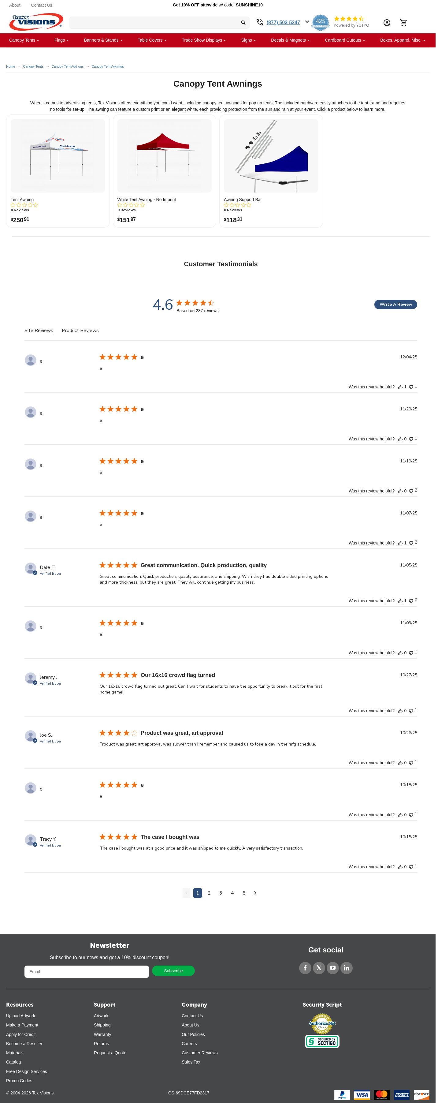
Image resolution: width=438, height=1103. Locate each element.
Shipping (102, 1025)
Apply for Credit (20, 1034)
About (14, 5)
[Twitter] (319, 968)
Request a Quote (110, 1052)
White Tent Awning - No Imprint (146, 199)
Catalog (13, 1062)
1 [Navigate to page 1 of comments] (197, 893)
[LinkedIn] (346, 968)
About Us (190, 1025)
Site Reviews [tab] (38, 330)
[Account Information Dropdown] (387, 23)
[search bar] (159, 23)
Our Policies (193, 1034)
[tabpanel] (220, 632)
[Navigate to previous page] (186, 893)
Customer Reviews (199, 1052)
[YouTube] (333, 968)
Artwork (101, 1015)
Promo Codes (19, 1080)
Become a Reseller (24, 1043)
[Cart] (403, 23)
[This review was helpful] (400, 386)
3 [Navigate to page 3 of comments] (220, 893)
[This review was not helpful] (411, 386)
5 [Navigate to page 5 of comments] (244, 893)
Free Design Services (26, 1071)
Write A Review (396, 304)
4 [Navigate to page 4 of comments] (232, 893)
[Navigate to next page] (255, 893)
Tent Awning (22, 199)
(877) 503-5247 (283, 22)
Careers (189, 1043)
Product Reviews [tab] (80, 330)
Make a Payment (22, 1025)
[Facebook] (305, 968)
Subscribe (173, 970)
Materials (15, 1052)
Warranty (102, 1034)
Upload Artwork (20, 1015)
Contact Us (41, 5)
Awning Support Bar (243, 199)
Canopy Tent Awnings (107, 66)
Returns (101, 1043)
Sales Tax (191, 1062)
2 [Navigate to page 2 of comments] (209, 893)
